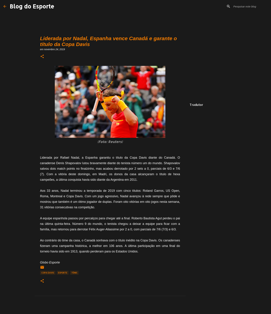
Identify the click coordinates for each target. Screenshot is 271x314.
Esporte (62, 272)
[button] (42, 56)
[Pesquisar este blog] (250, 6)
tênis (74, 272)
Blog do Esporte (32, 6)
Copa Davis (47, 272)
